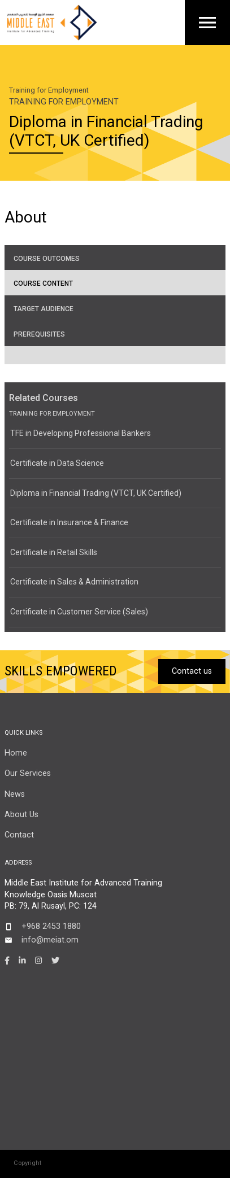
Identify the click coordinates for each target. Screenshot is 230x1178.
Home (16, 753)
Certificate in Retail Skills (53, 552)
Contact (19, 835)
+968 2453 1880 (51, 926)
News (15, 794)
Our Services (28, 773)
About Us (21, 814)
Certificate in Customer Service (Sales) (79, 611)
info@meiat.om (50, 940)
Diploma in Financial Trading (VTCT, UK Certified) (95, 493)
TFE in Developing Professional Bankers (80, 433)
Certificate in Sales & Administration (74, 581)
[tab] (115, 257)
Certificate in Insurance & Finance (69, 522)
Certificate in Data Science (57, 463)
